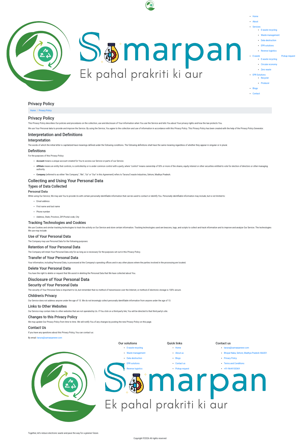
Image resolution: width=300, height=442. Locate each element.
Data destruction (268, 40)
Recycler (265, 78)
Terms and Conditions (234, 363)
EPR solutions (267, 45)
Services (256, 27)
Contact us (180, 363)
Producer (265, 83)
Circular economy (269, 64)
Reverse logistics (268, 51)
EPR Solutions (258, 75)
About (255, 21)
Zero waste (266, 69)
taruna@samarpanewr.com (49, 338)
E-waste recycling (269, 30)
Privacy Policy (45, 110)
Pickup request (288, 56)
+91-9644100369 (232, 368)
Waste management (270, 35)
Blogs (255, 88)
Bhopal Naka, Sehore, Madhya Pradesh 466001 (245, 353)
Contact (256, 93)
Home (255, 16)
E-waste (256, 56)
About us (179, 353)
